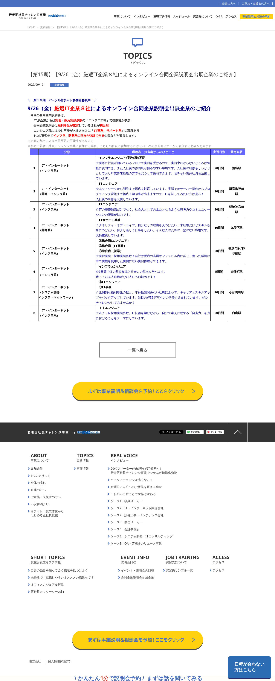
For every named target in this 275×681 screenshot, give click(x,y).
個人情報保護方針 (60, 661)
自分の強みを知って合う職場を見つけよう (59, 570)
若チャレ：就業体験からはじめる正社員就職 (47, 513)
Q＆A (219, 16)
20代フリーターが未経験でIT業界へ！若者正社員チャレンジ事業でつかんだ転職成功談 (144, 471)
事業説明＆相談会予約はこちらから (137, 378)
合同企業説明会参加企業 (137, 577)
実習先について (202, 16)
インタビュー (142, 16)
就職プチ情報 (161, 16)
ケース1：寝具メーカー (126, 501)
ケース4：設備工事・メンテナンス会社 (137, 515)
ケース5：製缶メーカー (126, 522)
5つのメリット (40, 476)
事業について (122, 16)
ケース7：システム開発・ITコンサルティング (142, 536)
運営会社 (35, 661)
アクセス (231, 16)
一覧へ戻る (137, 350)
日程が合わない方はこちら (249, 667)
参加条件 (37, 469)
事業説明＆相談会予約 (256, 17)
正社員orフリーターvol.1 (47, 592)
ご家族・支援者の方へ (256, 3)
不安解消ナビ (40, 504)
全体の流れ (38, 483)
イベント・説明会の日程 (137, 570)
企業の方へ (229, 3)
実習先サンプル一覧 (179, 570)
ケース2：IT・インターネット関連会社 (137, 508)
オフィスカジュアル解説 (47, 585)
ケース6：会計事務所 (125, 529)
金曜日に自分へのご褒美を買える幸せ (136, 487)
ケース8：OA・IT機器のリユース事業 (136, 543)
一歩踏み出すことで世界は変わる (133, 494)
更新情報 (83, 469)
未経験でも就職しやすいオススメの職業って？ (62, 577)
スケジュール (181, 16)
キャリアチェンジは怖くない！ (132, 480)
